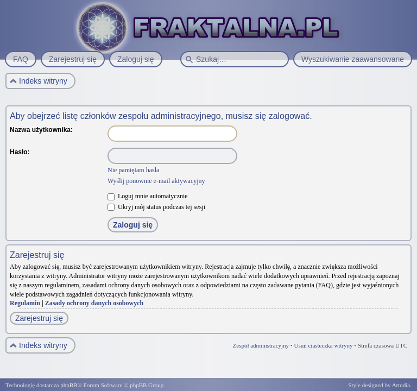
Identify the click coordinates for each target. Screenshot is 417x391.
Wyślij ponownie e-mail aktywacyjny (156, 181)
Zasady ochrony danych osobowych (94, 303)
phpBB (68, 385)
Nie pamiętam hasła (133, 170)
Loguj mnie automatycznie (148, 196)
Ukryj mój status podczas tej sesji (156, 207)
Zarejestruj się (39, 318)
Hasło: (20, 152)
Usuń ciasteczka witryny (323, 345)
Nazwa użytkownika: (41, 130)
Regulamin (25, 303)
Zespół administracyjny (261, 345)
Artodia (401, 385)
